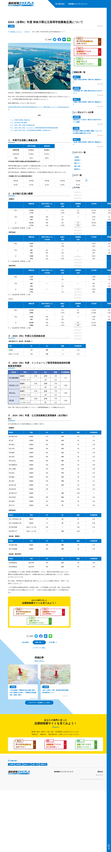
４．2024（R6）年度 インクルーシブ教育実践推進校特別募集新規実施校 (35, 127)
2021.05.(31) (77, 339)
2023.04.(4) (77, 301)
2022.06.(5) (77, 330)
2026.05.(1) (77, 192)
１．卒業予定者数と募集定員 (21, 120)
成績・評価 (77, 166)
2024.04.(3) (77, 265)
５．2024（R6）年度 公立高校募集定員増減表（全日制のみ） (31, 130)
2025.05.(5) (77, 227)
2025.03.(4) (77, 233)
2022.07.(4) (77, 327)
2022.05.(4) (77, 333)
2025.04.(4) (77, 230)
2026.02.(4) (77, 201)
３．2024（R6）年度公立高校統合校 (23, 125)
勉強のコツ (77, 163)
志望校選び (77, 160)
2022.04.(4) (77, 336)
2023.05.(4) (77, 298)
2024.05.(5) (77, 263)
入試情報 (76, 157)
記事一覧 (27, 31)
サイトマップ (99, 775)
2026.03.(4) (77, 198)
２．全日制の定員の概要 (19, 122)
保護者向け (77, 169)
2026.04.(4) (77, 195)
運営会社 (100, 771)
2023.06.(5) (77, 295)
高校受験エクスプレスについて (63, 771)
